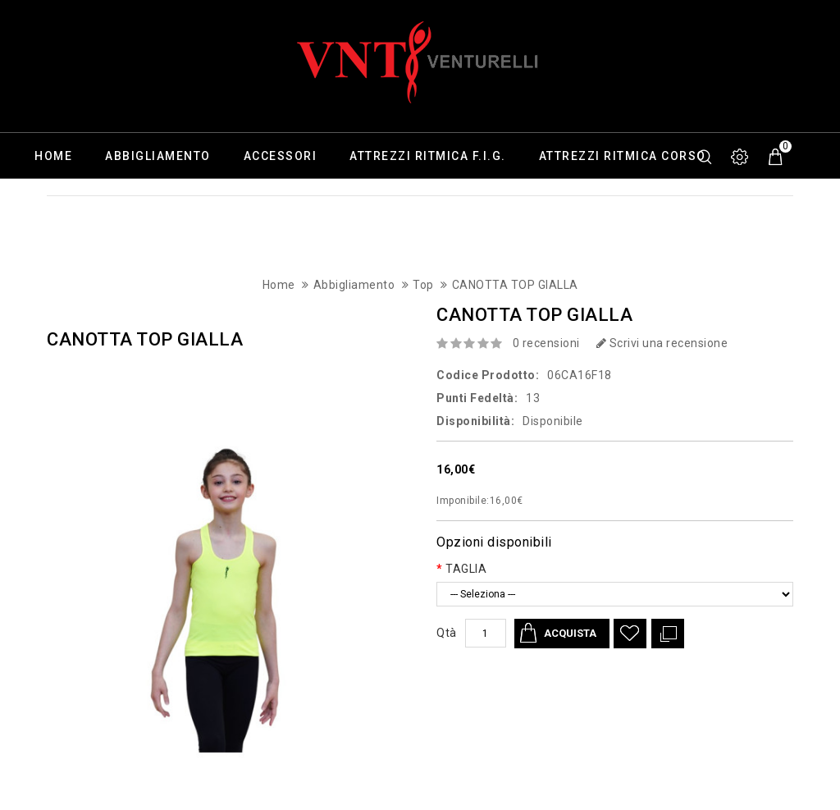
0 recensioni (546, 343)
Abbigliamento (158, 155)
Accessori (280, 155)
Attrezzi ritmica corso (622, 155)
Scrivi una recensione (662, 343)
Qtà (446, 632)
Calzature (71, 201)
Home (53, 155)
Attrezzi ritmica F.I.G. (427, 155)
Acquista (570, 633)
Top (423, 284)
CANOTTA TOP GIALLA (515, 284)
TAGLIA (465, 568)
